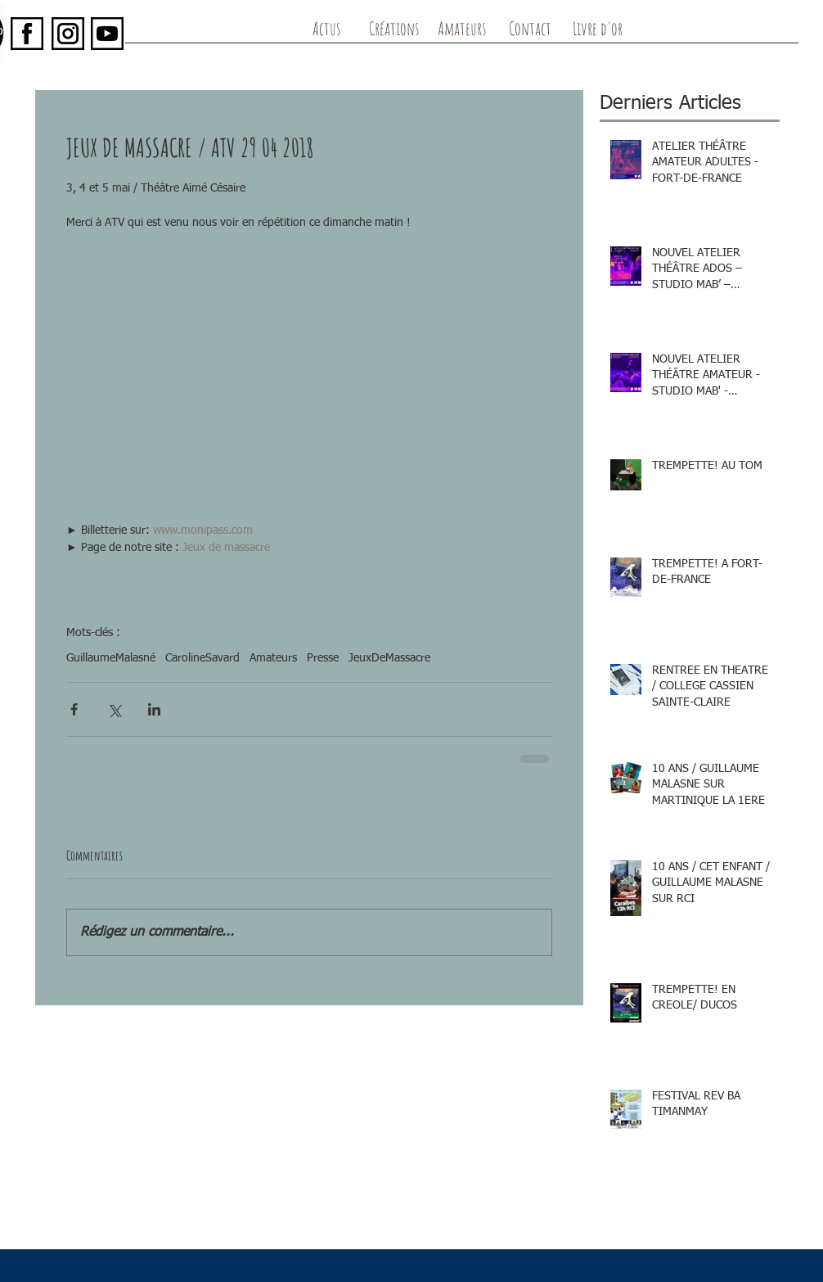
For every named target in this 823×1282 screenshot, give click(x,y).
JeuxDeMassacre (389, 658)
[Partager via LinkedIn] (154, 709)
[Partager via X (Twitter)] (114, 709)
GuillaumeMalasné (110, 658)
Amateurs (273, 658)
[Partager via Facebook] (74, 709)
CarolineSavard (202, 658)
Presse (323, 658)
